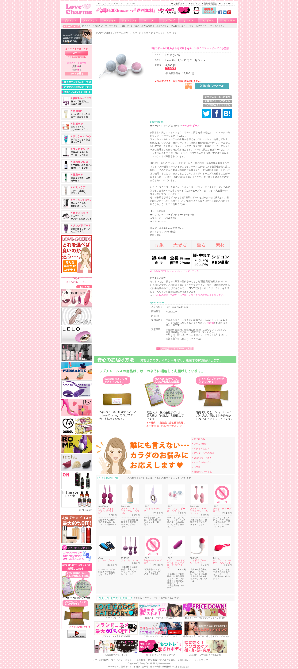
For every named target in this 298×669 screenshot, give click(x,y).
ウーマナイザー (112, 26)
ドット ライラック (152, 509)
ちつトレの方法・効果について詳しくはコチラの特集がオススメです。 (188, 295)
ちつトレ (188, 20)
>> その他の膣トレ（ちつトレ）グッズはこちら (174, 271)
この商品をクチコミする (217, 105)
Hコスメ (149, 20)
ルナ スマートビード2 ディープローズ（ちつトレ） (176, 564)
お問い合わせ (185, 660)
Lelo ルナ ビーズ (190, 125)
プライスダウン (217, 26)
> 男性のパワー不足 (202, 471)
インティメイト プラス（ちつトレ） (107, 510)
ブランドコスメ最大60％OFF (141, 26)
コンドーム (208, 20)
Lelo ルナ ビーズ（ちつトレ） (176, 509)
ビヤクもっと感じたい (93, 26)
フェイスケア (90, 20)
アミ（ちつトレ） (130, 560)
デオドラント (129, 20)
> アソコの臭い (199, 443)
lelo (123, 26)
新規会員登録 (211, 3)
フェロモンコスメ (179, 26)
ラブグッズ (168, 20)
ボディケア (70, 20)
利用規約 (104, 660)
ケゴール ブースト (106, 561)
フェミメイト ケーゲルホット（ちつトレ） (199, 510)
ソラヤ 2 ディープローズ (222, 509)
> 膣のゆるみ (198, 439)
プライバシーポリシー (123, 660)
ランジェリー (227, 20)
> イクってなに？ (201, 448)
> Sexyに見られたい (202, 458)
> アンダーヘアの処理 (203, 453)
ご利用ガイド (181, 3)
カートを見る (76, 73)
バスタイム (110, 20)
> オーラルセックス (202, 462)
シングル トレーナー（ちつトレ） (222, 561)
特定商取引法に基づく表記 (162, 660)
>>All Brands (85, 510)
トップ (93, 660)
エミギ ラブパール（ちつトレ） (198, 561)
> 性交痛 (196, 467)
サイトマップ (201, 660)
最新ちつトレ (163, 26)
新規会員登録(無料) (76, 57)
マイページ (227, 3)
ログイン (196, 3)
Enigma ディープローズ (152, 561)
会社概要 (141, 660)
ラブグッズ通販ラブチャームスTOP (113, 33)
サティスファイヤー (199, 26)
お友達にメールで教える (217, 101)
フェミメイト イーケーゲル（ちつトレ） (130, 510)
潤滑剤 (210, 322)
